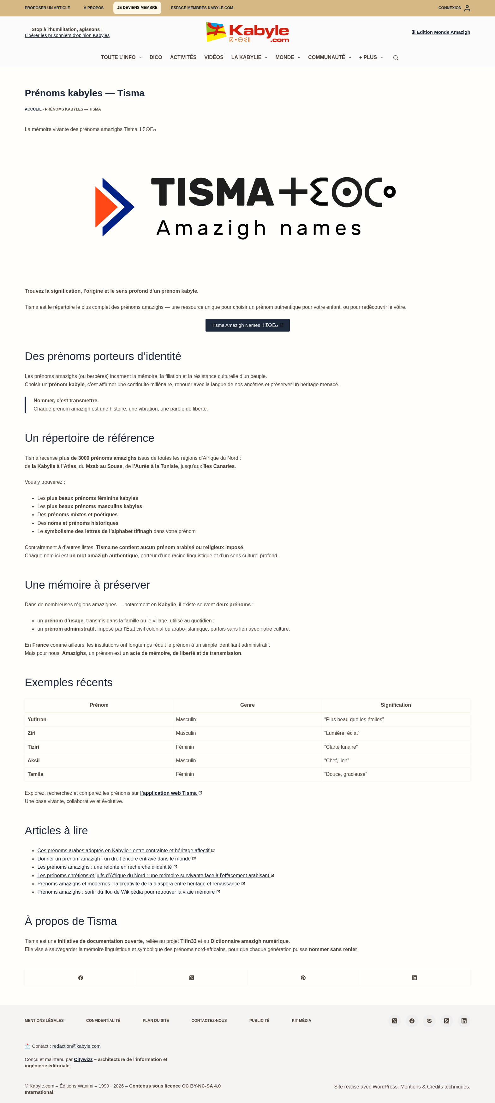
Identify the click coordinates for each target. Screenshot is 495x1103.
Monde (289, 57)
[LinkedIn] (414, 978)
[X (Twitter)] (192, 978)
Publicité (259, 1020)
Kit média (301, 1020)
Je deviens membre (137, 7)
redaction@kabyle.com (76, 1046)
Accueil (33, 109)
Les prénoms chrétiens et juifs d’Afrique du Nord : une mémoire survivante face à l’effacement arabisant (155, 875)
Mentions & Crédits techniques (434, 1086)
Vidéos (213, 57)
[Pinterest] (303, 978)
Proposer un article (47, 8)
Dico (156, 57)
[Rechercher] (395, 57)
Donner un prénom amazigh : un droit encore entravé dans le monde (116, 858)
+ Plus (372, 57)
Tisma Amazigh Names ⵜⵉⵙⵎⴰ (247, 325)
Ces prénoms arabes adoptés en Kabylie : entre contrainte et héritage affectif (125, 850)
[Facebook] (80, 978)
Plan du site (156, 1020)
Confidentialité (103, 1020)
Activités (183, 57)
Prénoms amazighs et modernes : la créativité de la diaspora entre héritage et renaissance (141, 883)
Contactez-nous (209, 1020)
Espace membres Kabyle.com (202, 8)
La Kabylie (250, 57)
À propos (94, 8)
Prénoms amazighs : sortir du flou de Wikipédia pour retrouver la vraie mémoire (128, 892)
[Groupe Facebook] (429, 1021)
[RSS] (446, 1021)
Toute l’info (122, 57)
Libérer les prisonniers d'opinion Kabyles (67, 35)
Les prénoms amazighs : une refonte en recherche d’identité (107, 867)
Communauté (331, 57)
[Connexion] (454, 8)
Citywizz (83, 1059)
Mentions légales (44, 1020)
